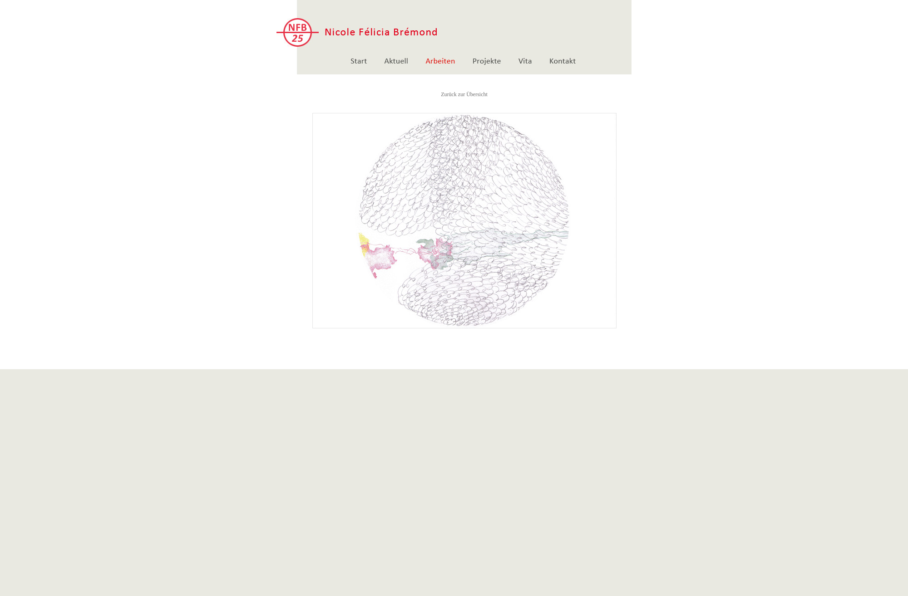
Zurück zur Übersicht (464, 94)
